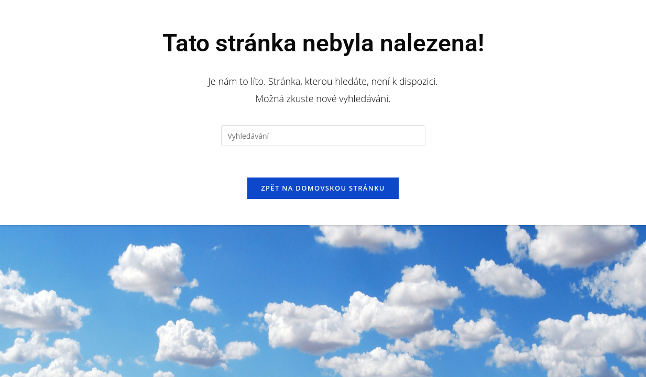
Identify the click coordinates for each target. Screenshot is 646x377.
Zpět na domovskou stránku (323, 188)
